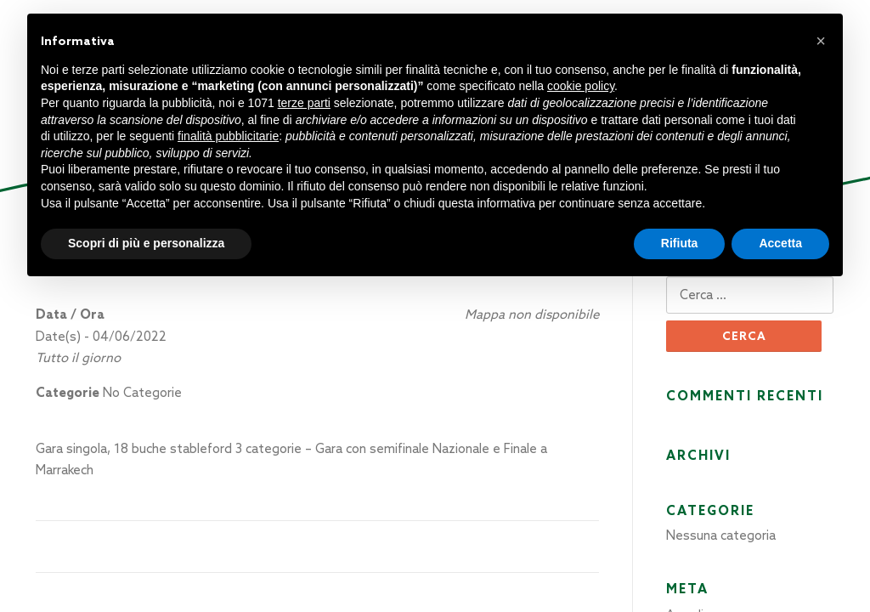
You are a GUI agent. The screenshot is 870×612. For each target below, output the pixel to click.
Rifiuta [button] (679, 243)
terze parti (304, 103)
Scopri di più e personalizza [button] (146, 243)
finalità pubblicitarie (228, 136)
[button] (820, 40)
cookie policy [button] (580, 86)
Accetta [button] (780, 243)
